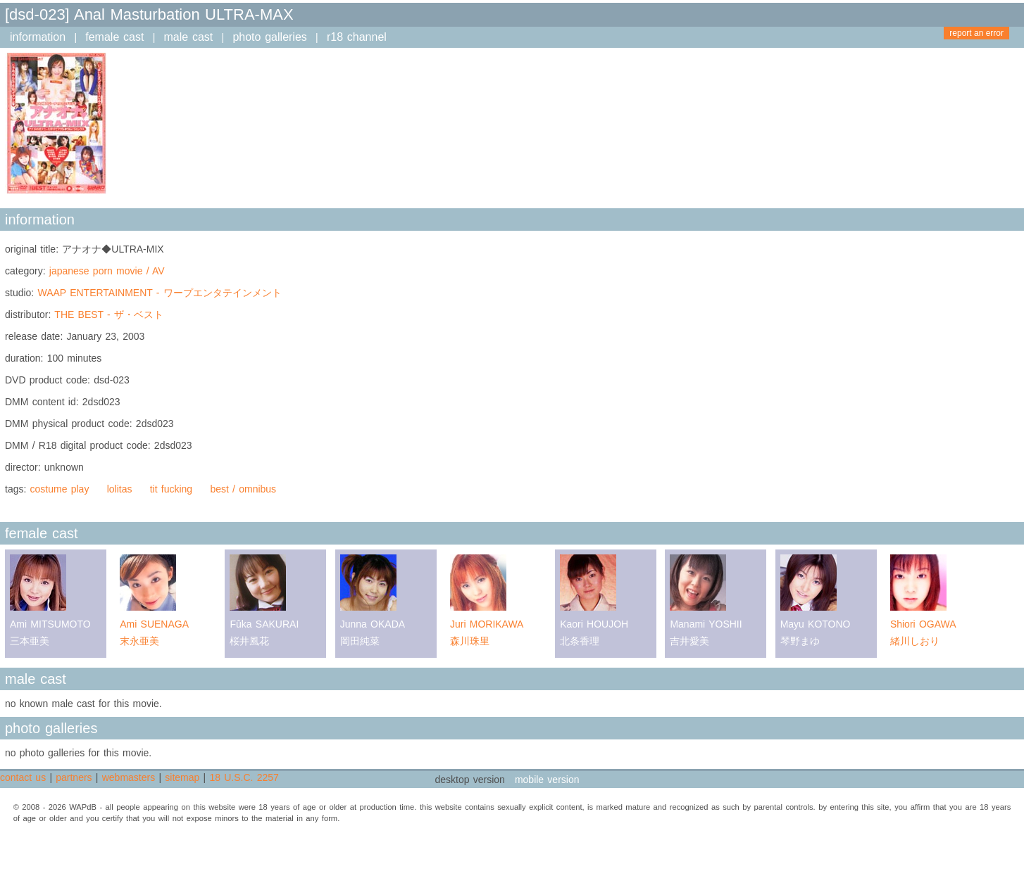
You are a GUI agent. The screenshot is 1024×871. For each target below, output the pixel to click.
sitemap (182, 777)
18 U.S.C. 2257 (243, 777)
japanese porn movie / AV (107, 270)
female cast (114, 37)
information (37, 37)
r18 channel (357, 37)
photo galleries (269, 37)
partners (74, 777)
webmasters (128, 777)
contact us (23, 777)
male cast (188, 37)
